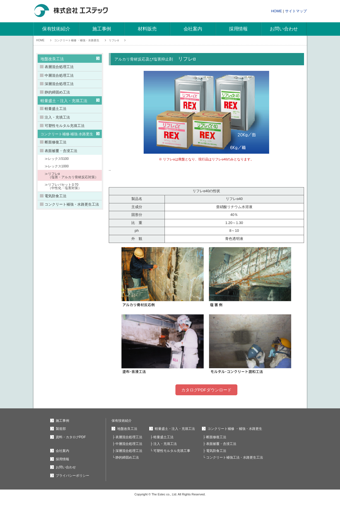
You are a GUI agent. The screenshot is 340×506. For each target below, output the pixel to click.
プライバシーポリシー (72, 476)
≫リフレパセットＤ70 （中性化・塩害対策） (63, 186)
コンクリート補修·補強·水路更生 (66, 134)
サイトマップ (296, 11)
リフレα (114, 40)
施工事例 (101, 29)
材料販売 (147, 29)
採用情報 (238, 29)
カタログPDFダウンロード (206, 389)
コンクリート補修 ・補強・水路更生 (77, 40)
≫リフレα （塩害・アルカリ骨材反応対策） (71, 175)
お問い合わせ (284, 29)
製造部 (61, 429)
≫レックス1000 (57, 166)
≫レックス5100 (57, 159)
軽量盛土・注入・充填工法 (63, 100)
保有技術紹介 (56, 29)
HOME (276, 11)
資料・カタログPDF (71, 437)
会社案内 (193, 29)
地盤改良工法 (52, 59)
